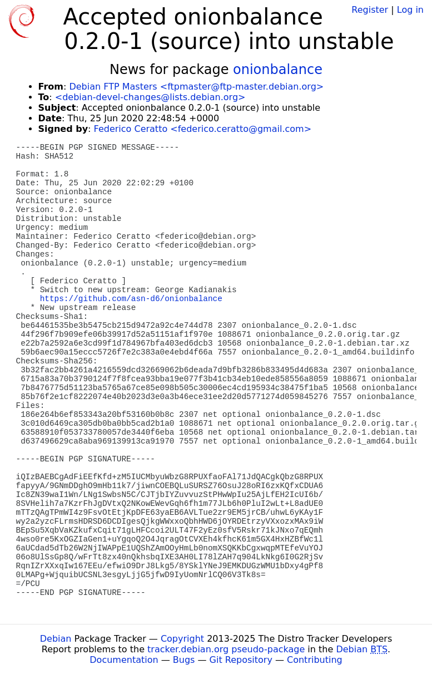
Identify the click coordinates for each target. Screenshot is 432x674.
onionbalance (277, 69)
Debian (56, 638)
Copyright (182, 638)
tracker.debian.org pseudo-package (226, 649)
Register (369, 9)
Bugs (184, 660)
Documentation (124, 660)
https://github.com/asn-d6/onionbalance (131, 298)
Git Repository (241, 660)
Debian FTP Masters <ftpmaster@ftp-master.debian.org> (196, 86)
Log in (410, 9)
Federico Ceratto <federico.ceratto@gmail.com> (202, 129)
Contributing (314, 660)
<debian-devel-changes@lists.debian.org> (150, 97)
